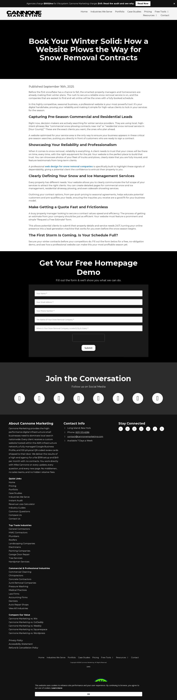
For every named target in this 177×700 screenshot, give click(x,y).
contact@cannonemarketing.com (85, 436)
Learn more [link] (64, 694)
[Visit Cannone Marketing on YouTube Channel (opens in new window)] (134, 429)
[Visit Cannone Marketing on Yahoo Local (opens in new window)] (162, 429)
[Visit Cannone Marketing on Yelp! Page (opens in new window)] (155, 429)
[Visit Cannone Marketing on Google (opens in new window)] (148, 429)
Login (88, 666)
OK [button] (138, 692)
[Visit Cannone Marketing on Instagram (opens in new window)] (141, 429)
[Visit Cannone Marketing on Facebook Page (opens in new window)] (120, 429)
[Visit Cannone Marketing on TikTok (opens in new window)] (127, 429)
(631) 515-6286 (82, 432)
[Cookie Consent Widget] (88, 692)
